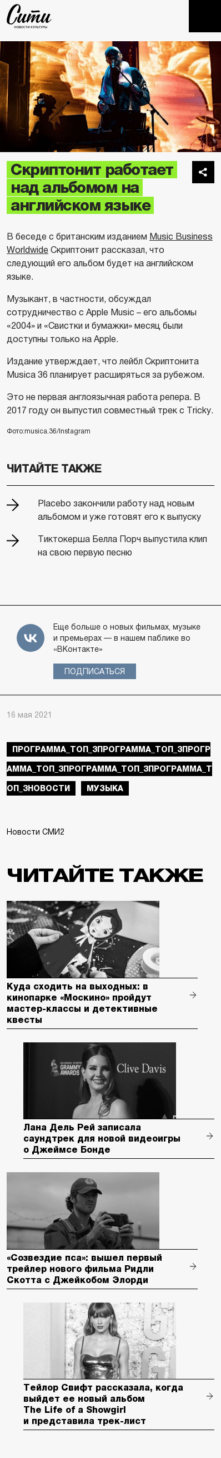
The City (29, 16)
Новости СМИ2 (35, 831)
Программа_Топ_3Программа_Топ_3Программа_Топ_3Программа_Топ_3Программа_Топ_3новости (109, 769)
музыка (105, 788)
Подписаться (94, 671)
